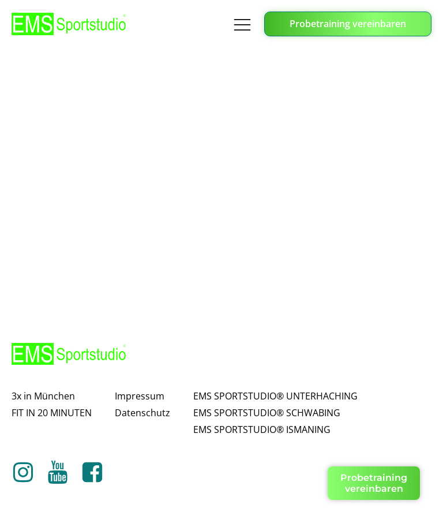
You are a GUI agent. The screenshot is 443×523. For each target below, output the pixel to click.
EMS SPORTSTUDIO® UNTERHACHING (275, 396)
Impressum (139, 396)
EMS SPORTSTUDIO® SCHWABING (266, 412)
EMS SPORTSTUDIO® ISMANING (262, 429)
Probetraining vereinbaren (348, 23)
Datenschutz (142, 412)
